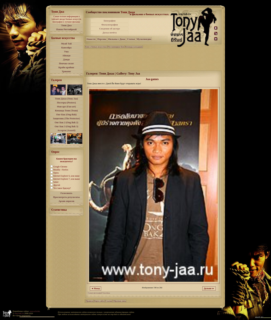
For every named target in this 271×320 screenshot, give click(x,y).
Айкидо (66, 55)
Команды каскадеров (134, 47)
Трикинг (66, 71)
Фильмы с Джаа (116, 39)
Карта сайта (99, 301)
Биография (110, 20)
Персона (101, 39)
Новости (91, 39)
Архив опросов (66, 201)
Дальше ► (209, 288)
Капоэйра (66, 47)
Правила (89, 301)
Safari (56, 182)
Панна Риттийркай (66, 29)
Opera (56, 173)
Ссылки (109, 301)
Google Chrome (60, 166)
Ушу (66, 51)
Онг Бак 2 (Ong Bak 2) (66, 122)
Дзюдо (66, 59)
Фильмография (109, 24)
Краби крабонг (66, 67)
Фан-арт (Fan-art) (66, 106)
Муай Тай (66, 43)
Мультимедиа (144, 39)
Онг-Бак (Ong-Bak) (66, 114)
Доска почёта (109, 32)
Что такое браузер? (62, 188)
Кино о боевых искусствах (96, 47)
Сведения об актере (109, 28)
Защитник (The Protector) (66, 118)
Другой (56, 185)
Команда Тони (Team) (66, 110)
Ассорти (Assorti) (66, 130)
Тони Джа (66, 25)
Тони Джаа (128, 12)
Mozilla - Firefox (60, 169)
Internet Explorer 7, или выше (66, 179)
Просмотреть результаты (66, 197)
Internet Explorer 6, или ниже (66, 176)
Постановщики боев (116, 47)
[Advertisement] (150, 27)
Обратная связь (119, 301)
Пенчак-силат (66, 63)
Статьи (131, 39)
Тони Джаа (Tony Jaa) (66, 98)
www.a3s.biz (35, 311)
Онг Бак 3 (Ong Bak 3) (66, 126)
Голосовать (66, 193)
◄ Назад (95, 288)
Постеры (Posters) (66, 102)
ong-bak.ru (19, 313)
